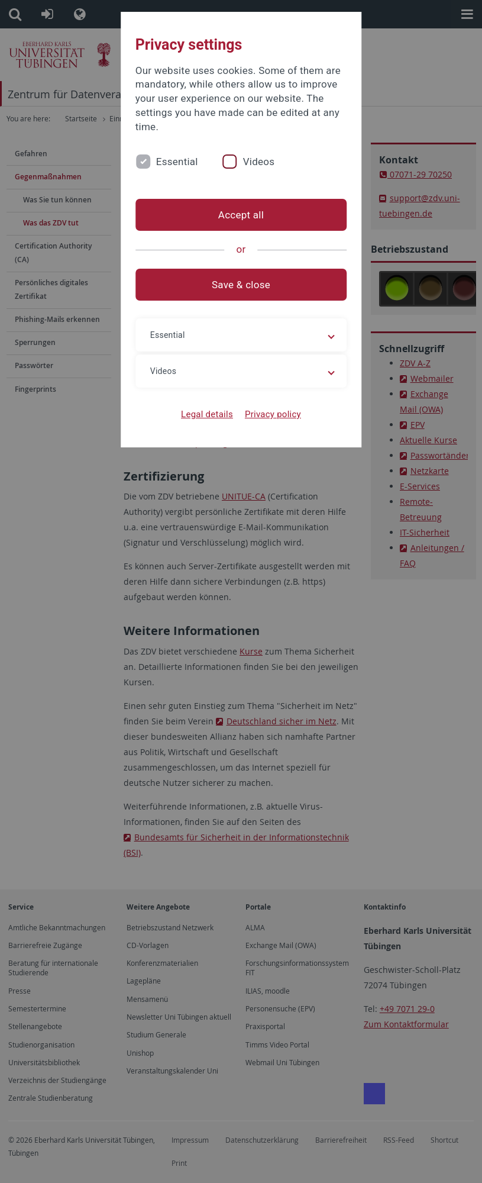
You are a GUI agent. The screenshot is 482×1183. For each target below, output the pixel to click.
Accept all (241, 215)
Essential (177, 161)
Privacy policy (273, 414)
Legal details (207, 414)
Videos (259, 161)
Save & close (241, 285)
